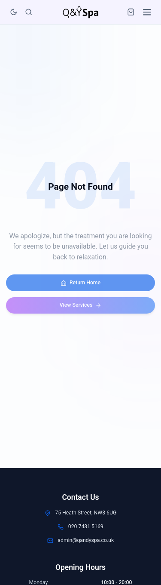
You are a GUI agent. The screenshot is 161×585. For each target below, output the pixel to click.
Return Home (80, 283)
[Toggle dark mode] (13, 10)
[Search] (28, 10)
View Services (81, 305)
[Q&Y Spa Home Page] (80, 10)
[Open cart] (131, 10)
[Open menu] (147, 10)
